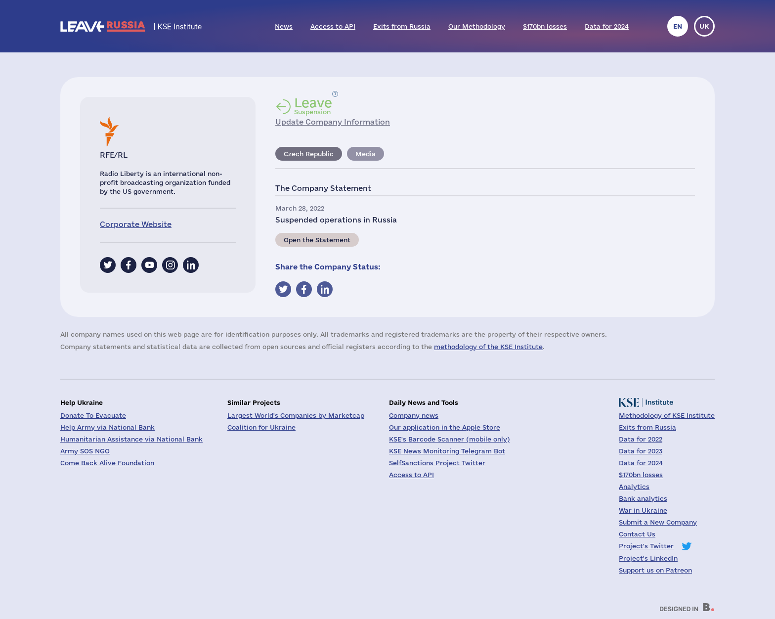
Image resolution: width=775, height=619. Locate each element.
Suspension (313, 106)
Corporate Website (136, 224)
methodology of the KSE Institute (488, 346)
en (677, 26)
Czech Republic (309, 153)
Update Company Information (332, 122)
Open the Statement (317, 239)
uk (704, 26)
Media (365, 153)
